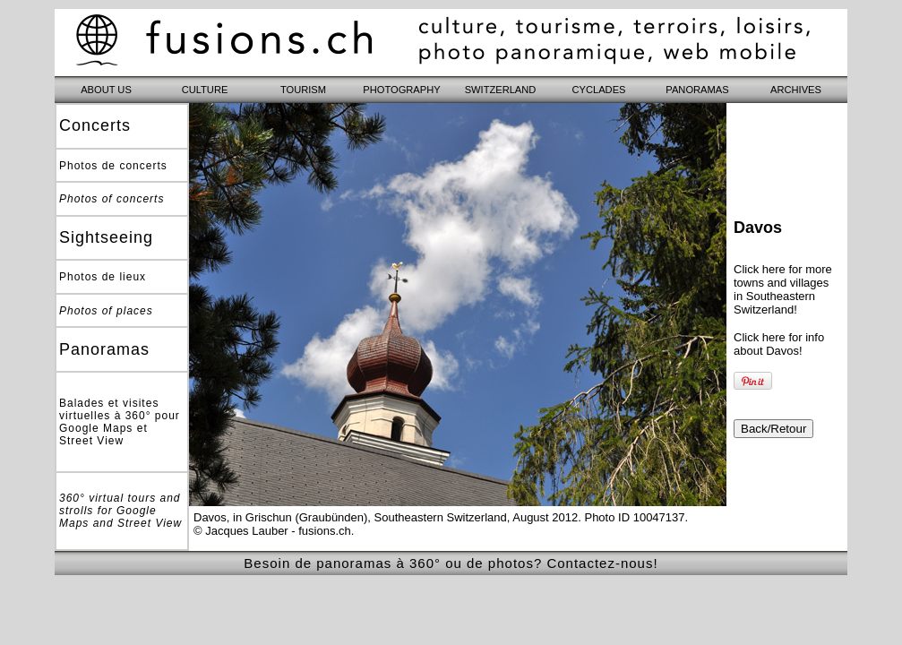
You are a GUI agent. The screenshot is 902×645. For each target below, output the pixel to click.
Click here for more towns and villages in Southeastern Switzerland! (783, 289)
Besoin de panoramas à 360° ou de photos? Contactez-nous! (450, 563)
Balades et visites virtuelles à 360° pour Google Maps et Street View (119, 422)
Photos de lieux (102, 277)
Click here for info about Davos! (779, 344)
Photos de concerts (113, 165)
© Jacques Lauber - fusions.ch (272, 531)
